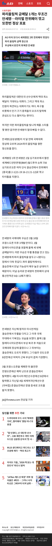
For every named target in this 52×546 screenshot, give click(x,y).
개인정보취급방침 (28, 527)
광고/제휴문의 (15, 527)
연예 (20, 3)
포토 (39, 3)
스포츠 (29, 3)
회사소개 (5, 527)
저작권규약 (40, 527)
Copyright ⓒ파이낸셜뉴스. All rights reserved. (18, 530)
